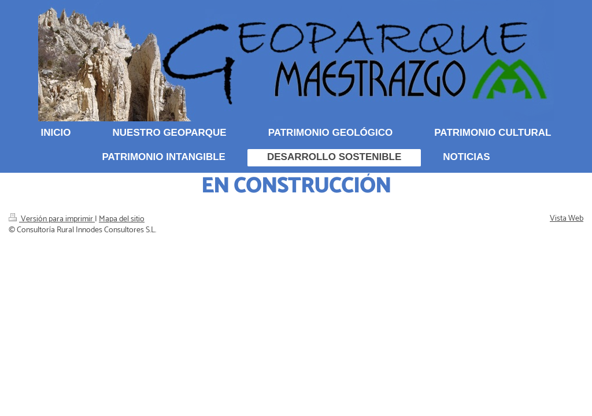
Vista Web (566, 218)
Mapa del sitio (122, 219)
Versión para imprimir (52, 219)
